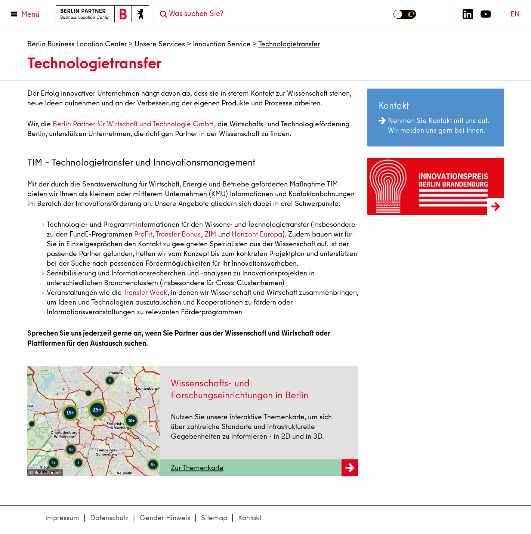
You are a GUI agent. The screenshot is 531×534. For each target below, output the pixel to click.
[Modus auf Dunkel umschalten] (404, 14)
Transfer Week (145, 292)
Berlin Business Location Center (77, 44)
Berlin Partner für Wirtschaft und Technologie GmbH (133, 124)
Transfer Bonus (178, 234)
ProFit (143, 234)
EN (515, 14)
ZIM (210, 234)
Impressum (62, 517)
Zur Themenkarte (264, 471)
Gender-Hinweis (164, 517)
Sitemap (214, 517)
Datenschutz (109, 517)
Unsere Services (160, 44)
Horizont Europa (257, 234)
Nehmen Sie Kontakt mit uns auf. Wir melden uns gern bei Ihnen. (434, 125)
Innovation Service (222, 44)
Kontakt (249, 517)
